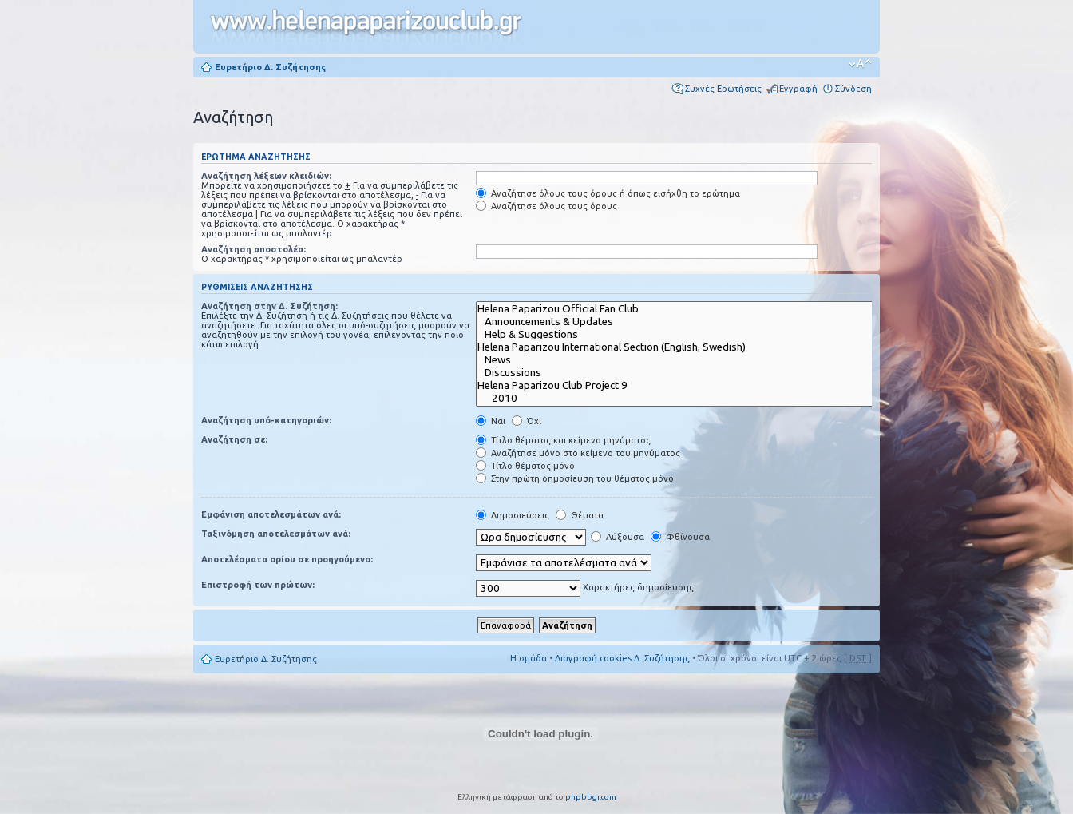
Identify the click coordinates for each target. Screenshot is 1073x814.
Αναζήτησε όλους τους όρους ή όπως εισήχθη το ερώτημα (608, 193)
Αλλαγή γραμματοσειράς (860, 64)
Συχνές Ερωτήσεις (723, 88)
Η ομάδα (528, 658)
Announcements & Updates (685, 322)
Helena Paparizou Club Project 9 (685, 385)
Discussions (685, 373)
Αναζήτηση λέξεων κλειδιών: (266, 176)
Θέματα (580, 515)
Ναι (490, 421)
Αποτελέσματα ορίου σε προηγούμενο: (287, 559)
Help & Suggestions (685, 334)
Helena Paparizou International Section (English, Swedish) (685, 347)
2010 (685, 398)
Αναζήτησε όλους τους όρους (546, 206)
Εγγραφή (798, 88)
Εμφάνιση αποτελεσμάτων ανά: (271, 514)
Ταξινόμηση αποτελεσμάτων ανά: (275, 533)
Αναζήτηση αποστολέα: (253, 249)
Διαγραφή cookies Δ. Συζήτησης (622, 658)
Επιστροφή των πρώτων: (258, 585)
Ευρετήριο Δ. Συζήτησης (270, 67)
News (685, 360)
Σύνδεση (853, 88)
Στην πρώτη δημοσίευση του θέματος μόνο (575, 478)
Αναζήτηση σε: (234, 439)
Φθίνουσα (680, 537)
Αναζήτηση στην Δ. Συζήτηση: (269, 306)
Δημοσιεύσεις (512, 515)
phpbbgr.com (590, 796)
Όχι (526, 421)
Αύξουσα (617, 537)
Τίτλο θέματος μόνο (525, 466)
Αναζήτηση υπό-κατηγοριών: (266, 420)
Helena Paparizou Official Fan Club (685, 309)
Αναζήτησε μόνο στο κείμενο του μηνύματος (578, 453)
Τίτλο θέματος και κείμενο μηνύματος (563, 440)
